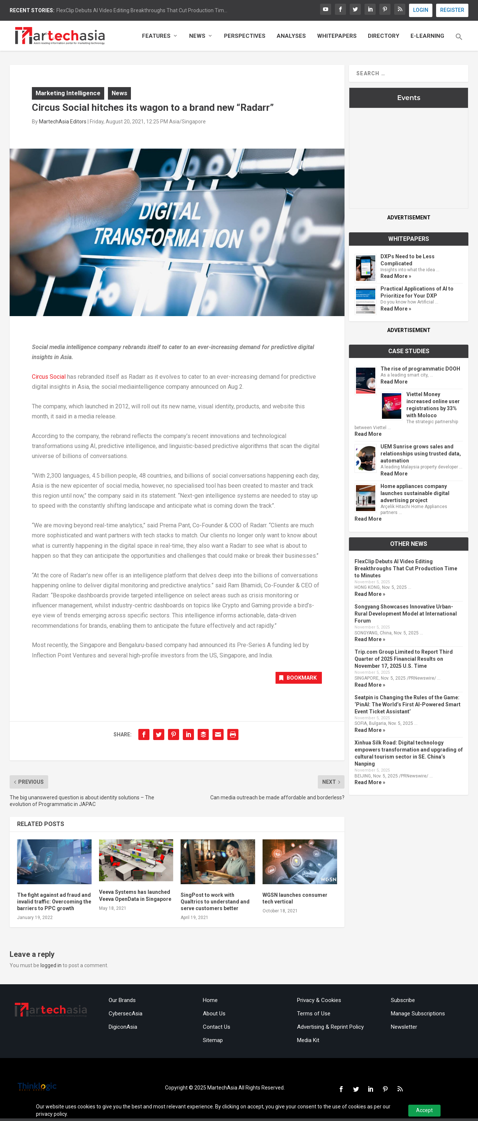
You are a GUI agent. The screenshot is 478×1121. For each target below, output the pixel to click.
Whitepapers (337, 38)
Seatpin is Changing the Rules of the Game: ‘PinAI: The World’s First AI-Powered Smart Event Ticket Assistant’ (408, 706)
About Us (214, 1016)
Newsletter (404, 1029)
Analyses (291, 38)
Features (156, 38)
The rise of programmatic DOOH (420, 371)
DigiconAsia (123, 1029)
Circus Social (49, 378)
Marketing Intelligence (68, 95)
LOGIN (420, 10)
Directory (383, 38)
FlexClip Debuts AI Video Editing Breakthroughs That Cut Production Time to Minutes (406, 570)
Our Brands (122, 1002)
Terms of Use (313, 1016)
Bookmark (294, 680)
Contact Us (216, 1029)
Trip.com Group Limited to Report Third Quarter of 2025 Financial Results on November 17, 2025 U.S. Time (404, 661)
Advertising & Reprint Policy (330, 1029)
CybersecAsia (125, 1016)
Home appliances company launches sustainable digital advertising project (414, 495)
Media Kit (308, 1042)
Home (210, 1002)
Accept (424, 1110)
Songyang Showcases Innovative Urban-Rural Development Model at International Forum (406, 616)
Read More (394, 384)
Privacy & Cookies (319, 1002)
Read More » (395, 278)
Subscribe (403, 1002)
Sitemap (213, 1042)
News (197, 38)
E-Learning (427, 38)
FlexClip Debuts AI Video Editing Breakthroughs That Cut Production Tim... (141, 10)
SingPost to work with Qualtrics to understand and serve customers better (215, 904)
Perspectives (245, 38)
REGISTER (452, 10)
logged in (51, 968)
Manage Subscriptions (418, 1016)
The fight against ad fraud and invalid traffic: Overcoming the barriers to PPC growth (54, 904)
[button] (459, 44)
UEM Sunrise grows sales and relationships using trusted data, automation (420, 455)
